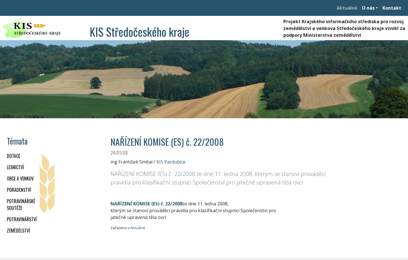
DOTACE (13, 155)
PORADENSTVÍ (19, 189)
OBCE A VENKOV (20, 178)
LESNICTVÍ (15, 167)
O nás (368, 8)
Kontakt (391, 8)
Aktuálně (347, 8)
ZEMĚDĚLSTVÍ (18, 230)
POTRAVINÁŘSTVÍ (22, 219)
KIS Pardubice (171, 162)
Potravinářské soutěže (21, 204)
